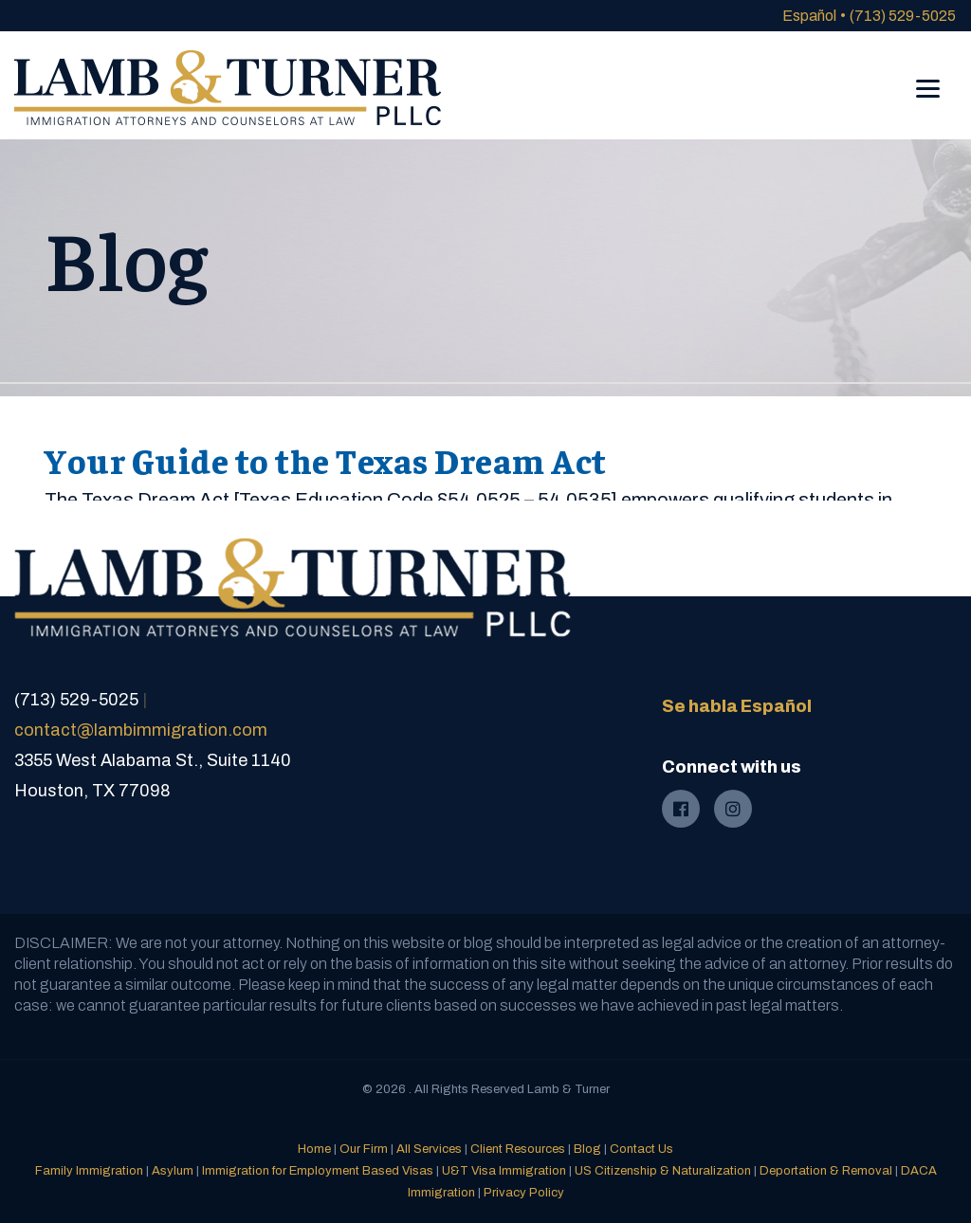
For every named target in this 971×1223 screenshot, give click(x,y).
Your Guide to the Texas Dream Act (326, 460)
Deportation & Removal (826, 1170)
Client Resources (517, 1149)
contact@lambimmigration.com (140, 730)
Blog (587, 1149)
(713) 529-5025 (903, 16)
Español (809, 16)
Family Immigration (89, 1170)
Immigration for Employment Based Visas (317, 1170)
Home (314, 1149)
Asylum (172, 1170)
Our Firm (363, 1149)
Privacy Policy (524, 1192)
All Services (429, 1149)
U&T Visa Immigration (504, 1170)
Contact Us (641, 1149)
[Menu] (928, 75)
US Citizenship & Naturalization (663, 1170)
